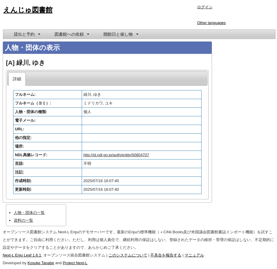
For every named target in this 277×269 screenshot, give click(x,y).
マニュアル (194, 255)
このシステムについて (128, 255)
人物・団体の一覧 (29, 212)
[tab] (17, 79)
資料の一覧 (23, 220)
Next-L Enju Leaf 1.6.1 (22, 255)
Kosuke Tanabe (40, 263)
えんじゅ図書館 (27, 10)
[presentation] (17, 79)
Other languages (211, 23)
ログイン (205, 7)
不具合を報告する (165, 255)
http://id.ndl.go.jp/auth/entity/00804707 (116, 155)
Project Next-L (75, 263)
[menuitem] (26, 34)
